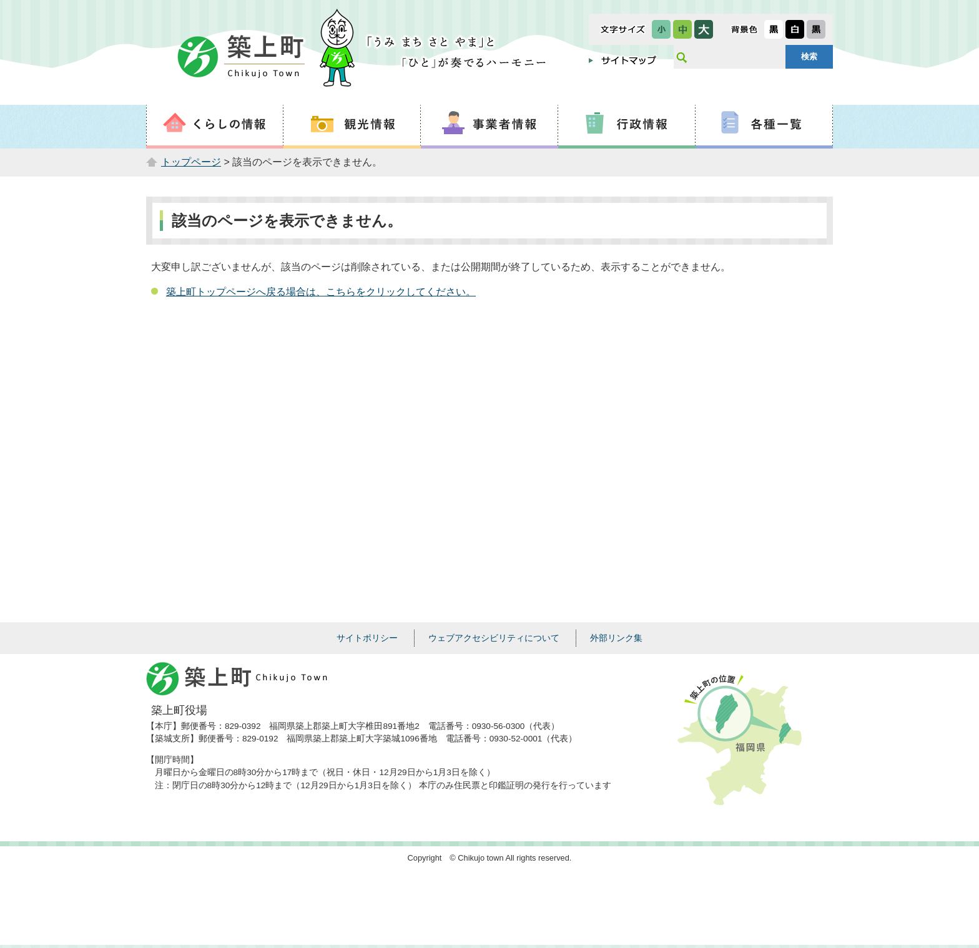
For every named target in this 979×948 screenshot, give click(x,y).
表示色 (744, 29)
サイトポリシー (367, 638)
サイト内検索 (681, 57)
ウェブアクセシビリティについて (493, 638)
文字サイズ (622, 29)
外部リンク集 (616, 638)
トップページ (191, 162)
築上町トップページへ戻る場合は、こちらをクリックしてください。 (321, 291)
